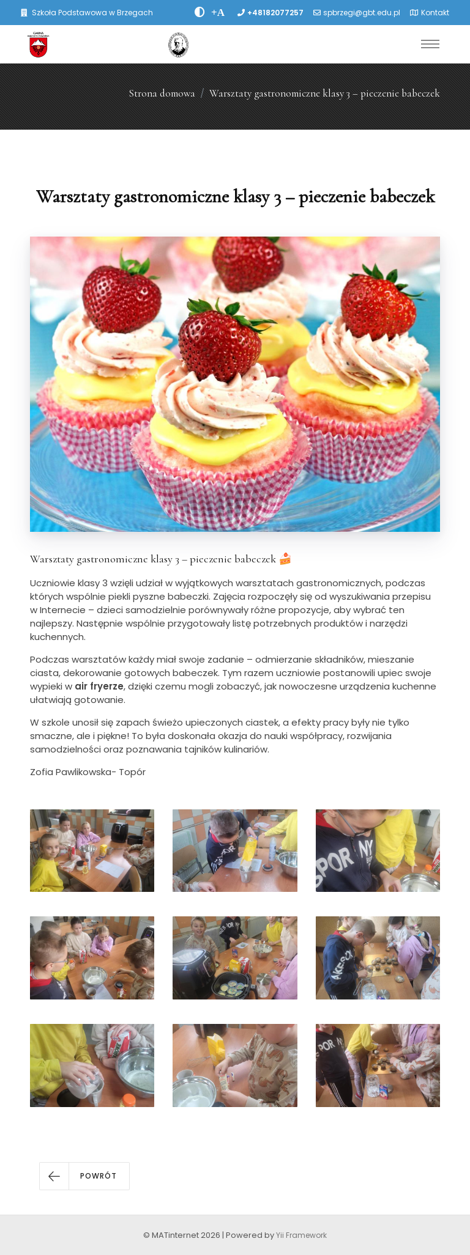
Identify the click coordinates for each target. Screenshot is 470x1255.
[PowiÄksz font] (217, 12)
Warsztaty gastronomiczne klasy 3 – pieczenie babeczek (324, 93)
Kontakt (435, 12)
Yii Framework (301, 1235)
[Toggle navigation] (430, 44)
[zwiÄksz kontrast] (200, 12)
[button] (84, 1176)
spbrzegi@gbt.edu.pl (361, 12)
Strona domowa (162, 93)
